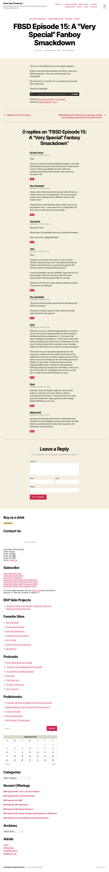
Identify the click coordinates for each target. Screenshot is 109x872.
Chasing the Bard (13, 711)
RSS (55, 102)
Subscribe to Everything (13, 575)
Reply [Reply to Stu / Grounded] (32, 214)
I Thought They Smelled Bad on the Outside (24, 667)
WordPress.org (9, 854)
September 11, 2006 (53, 50)
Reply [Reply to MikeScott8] (32, 431)
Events (79, 7)
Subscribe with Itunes (12, 573)
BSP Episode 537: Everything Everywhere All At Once (26, 818)
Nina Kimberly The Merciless (18, 720)
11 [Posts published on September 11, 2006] (14, 752)
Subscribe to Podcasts (12, 578)
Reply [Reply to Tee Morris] (32, 242)
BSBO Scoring (83, 4)
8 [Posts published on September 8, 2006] (45, 748)
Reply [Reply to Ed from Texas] (32, 179)
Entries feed (8, 848)
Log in (6, 845)
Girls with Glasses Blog (15, 631)
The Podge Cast (12, 680)
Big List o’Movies (71, 4)
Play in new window (45, 99)
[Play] (32, 94)
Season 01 (69, 19)
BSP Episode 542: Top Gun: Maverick (19, 796)
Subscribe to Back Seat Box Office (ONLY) (20, 582)
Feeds (86, 7)
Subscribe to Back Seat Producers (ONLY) (20, 584)
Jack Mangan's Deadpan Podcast (20, 671)
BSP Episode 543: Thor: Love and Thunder (21, 792)
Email (57, 478)
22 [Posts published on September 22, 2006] (45, 756)
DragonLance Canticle (15, 627)
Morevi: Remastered (14, 716)
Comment (33, 461)
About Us (58, 4)
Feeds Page (36, 590)
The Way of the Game (15, 684)
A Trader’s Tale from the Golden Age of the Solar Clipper (29, 703)
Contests (93, 4)
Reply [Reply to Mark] (32, 405)
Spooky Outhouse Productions (18, 644)
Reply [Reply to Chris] (32, 377)
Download (60, 99)
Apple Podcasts (45, 102)
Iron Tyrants (11, 640)
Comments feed (10, 851)
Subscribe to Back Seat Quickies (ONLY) (20, 586)
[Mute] (72, 94)
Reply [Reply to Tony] (32, 290)
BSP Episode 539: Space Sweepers (18, 809)
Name (32, 478)
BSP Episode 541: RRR (12, 800)
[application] (54, 94)
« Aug (7, 764)
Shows (77, 19)
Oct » (54, 764)
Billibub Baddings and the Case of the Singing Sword (28, 707)
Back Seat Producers (13, 3)
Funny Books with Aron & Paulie (19, 663)
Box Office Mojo (12, 622)
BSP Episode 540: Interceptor (15, 805)
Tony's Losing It (12, 689)
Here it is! (13, 560)
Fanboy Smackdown (55, 19)
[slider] (52, 94)
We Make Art (11, 649)
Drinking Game (70, 7)
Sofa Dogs (10, 676)
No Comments (69, 50)
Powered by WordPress (35, 867)
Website (32, 487)
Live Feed (93, 7)
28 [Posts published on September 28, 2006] (37, 760)
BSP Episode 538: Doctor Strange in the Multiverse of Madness (30, 813)
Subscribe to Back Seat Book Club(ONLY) (20, 580)
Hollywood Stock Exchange (17, 636)
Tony (40, 50)
